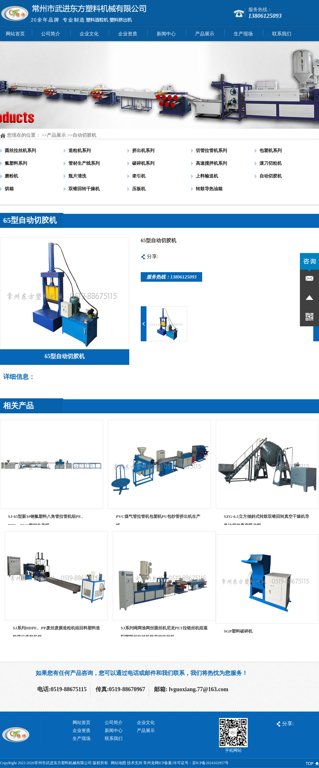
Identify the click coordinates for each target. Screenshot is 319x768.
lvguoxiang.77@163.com (199, 689)
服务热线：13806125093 (171, 276)
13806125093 (265, 15)
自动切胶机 (84, 135)
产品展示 (56, 135)
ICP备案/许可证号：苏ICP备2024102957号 (194, 763)
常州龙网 (151, 763)
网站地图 (118, 763)
